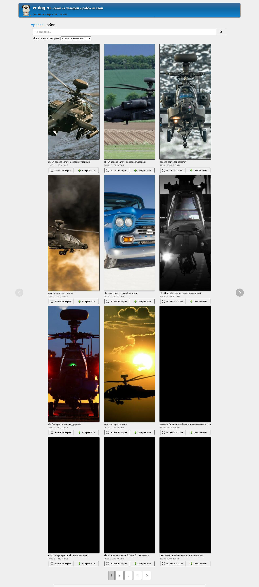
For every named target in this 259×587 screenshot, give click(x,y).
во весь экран (61, 170)
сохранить (86, 170)
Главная (38, 14)
